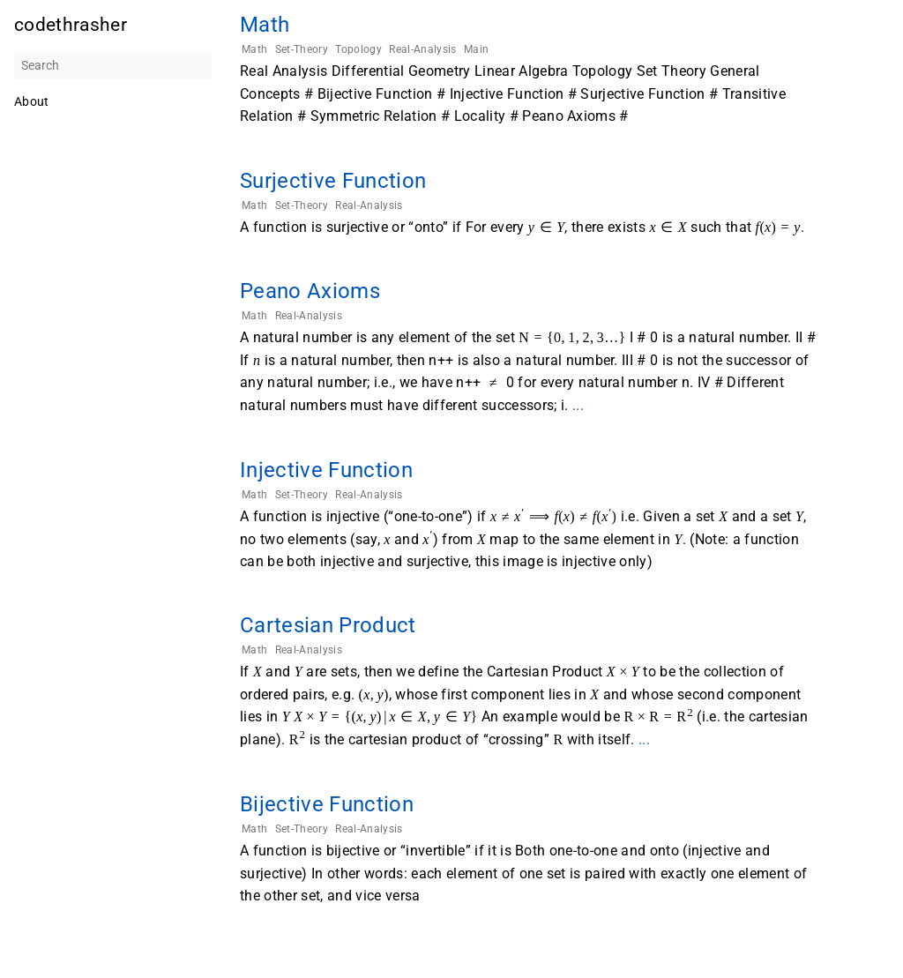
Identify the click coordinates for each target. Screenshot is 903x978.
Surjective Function (333, 180)
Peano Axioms (310, 291)
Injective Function (326, 470)
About (31, 101)
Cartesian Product (328, 625)
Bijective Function (327, 804)
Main (476, 49)
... (578, 405)
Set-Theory (301, 49)
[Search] (113, 65)
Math (264, 24)
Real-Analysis (422, 49)
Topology (358, 49)
